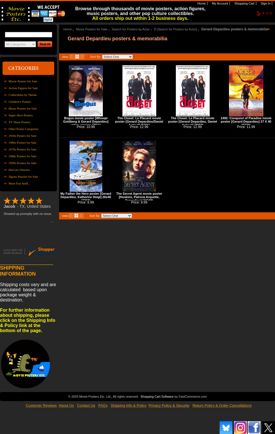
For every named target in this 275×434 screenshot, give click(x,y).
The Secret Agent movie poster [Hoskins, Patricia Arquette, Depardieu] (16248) (139, 197)
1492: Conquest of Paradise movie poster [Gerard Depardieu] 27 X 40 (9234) (245, 121)
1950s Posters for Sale (22, 135)
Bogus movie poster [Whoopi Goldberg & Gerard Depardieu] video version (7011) (86, 121)
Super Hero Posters (21, 115)
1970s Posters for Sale (22, 149)
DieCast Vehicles (19, 169)
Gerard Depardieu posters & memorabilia (234, 29)
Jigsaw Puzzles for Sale (23, 176)
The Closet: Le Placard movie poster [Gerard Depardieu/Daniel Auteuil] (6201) (139, 121)
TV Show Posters (19, 122)
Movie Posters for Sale (23, 81)
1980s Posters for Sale (22, 156)
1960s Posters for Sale (22, 142)
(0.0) (267, 13)
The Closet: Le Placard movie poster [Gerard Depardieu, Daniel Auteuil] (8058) (192, 121)
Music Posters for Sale (23, 108)
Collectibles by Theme (23, 95)
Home (201, 3)
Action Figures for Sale (23, 88)
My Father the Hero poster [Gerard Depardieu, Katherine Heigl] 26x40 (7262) (85, 197)
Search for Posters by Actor (131, 29)
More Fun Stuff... (19, 183)
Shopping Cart (244, 3)
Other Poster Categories (23, 129)
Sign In (265, 3)
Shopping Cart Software (157, 396)
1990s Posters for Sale (22, 163)
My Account (219, 3)
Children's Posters (20, 101)
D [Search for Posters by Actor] (175, 29)
